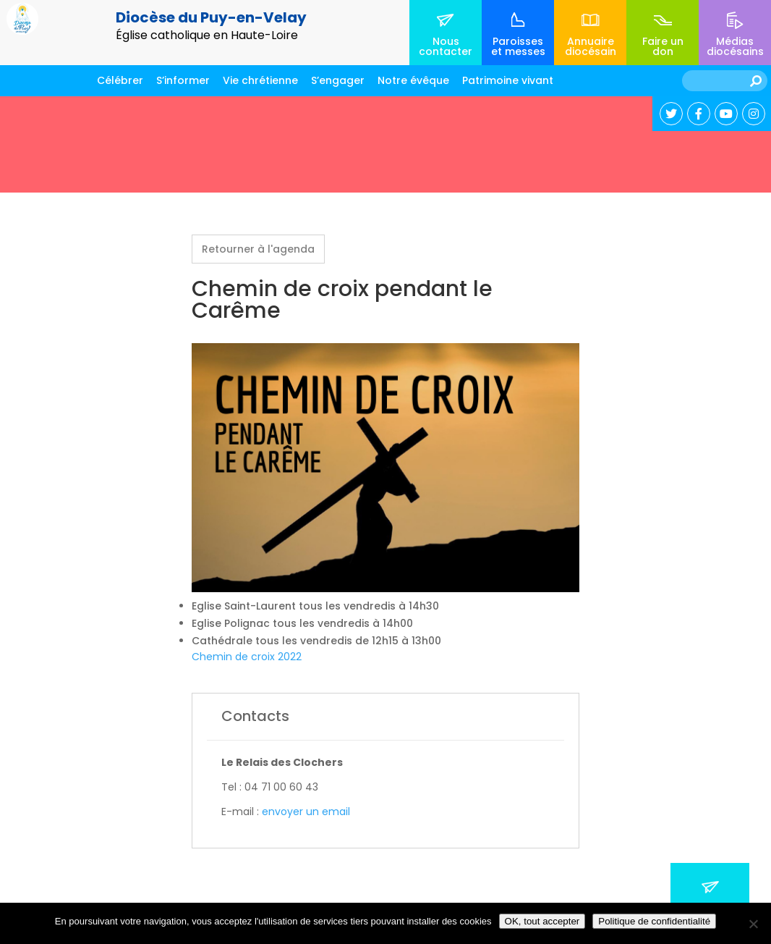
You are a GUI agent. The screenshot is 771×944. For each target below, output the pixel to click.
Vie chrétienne (260, 80)
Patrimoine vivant (507, 80)
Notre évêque (413, 80)
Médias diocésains (735, 46)
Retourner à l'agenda (258, 249)
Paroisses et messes (518, 46)
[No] (753, 923)
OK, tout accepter (542, 921)
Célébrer (120, 80)
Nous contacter (445, 46)
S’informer (183, 80)
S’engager (338, 80)
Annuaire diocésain (590, 46)
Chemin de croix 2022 (247, 656)
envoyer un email (306, 811)
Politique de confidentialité (654, 921)
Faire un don (662, 46)
